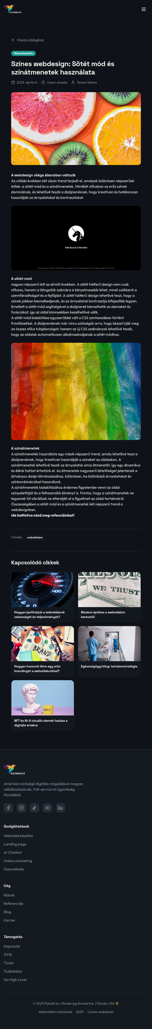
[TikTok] (34, 807)
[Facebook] (8, 807)
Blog (7, 911)
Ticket (9, 963)
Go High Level (15, 979)
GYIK (8, 954)
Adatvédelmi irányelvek (55, 1012)
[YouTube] (47, 807)
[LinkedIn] (60, 807)
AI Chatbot (13, 852)
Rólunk (9, 895)
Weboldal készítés (18, 835)
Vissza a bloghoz (27, 40)
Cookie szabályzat (100, 1012)
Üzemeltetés (14, 869)
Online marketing (18, 860)
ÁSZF (80, 1012)
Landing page (15, 844)
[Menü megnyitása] (143, 9)
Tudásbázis (13, 971)
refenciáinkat (61, 515)
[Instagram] (21, 807)
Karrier (10, 920)
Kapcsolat (12, 946)
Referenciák (13, 903)
